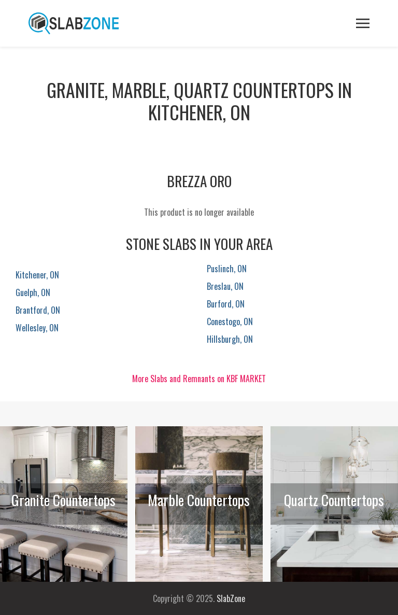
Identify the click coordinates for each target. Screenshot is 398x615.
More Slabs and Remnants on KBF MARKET (199, 378)
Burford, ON (226, 304)
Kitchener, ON (37, 275)
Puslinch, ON (227, 268)
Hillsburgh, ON (230, 339)
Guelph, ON (33, 292)
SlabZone (231, 598)
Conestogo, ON (230, 321)
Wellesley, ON (37, 328)
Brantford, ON (38, 310)
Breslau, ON (225, 286)
